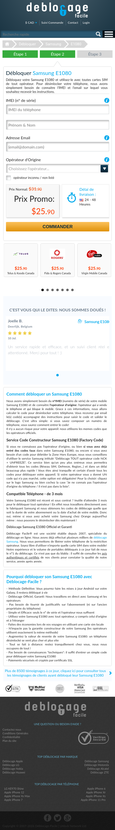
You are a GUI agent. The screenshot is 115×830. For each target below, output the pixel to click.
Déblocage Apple (12, 761)
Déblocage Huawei (13, 772)
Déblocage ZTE (100, 772)
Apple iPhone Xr (96, 792)
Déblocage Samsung (97, 761)
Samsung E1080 (97, 321)
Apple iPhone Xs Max (17, 796)
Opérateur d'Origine (23, 159)
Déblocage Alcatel (98, 768)
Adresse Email (18, 137)
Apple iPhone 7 (13, 799)
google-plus (67, 818)
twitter (57, 818)
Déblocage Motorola (96, 764)
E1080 (76, 44)
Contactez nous (11, 729)
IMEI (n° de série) (21, 100)
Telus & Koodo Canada (20, 273)
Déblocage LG (10, 764)
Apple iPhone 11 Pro (93, 799)
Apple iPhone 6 (96, 788)
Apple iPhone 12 (14, 792)
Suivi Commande (52, 22)
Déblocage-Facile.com (57, 709)
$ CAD (29, 22)
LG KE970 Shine (14, 788)
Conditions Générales (15, 733)
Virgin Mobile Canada (94, 273)
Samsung (53, 44)
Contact (73, 22)
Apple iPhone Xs (96, 796)
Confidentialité (11, 737)
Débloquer (27, 44)
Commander (58, 226)
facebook (47, 818)
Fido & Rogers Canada (57, 273)
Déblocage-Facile (57, 9)
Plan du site (9, 740)
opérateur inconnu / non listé (33, 178)
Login (86, 22)
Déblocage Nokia (12, 768)
